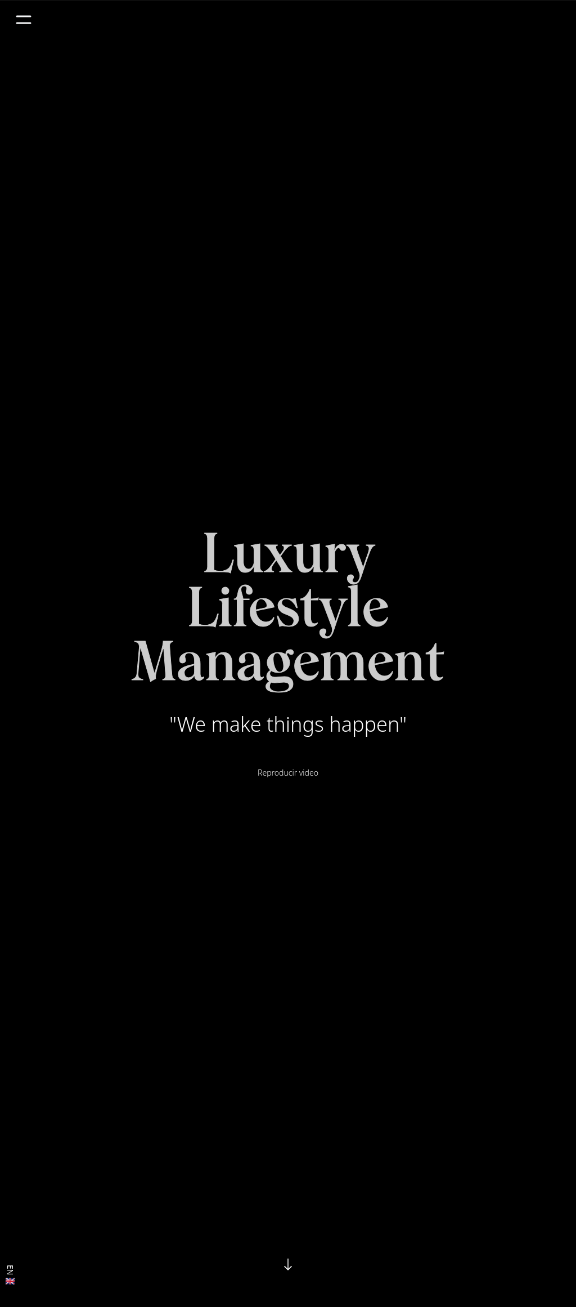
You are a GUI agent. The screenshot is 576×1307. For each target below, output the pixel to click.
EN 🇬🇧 (10, 1276)
